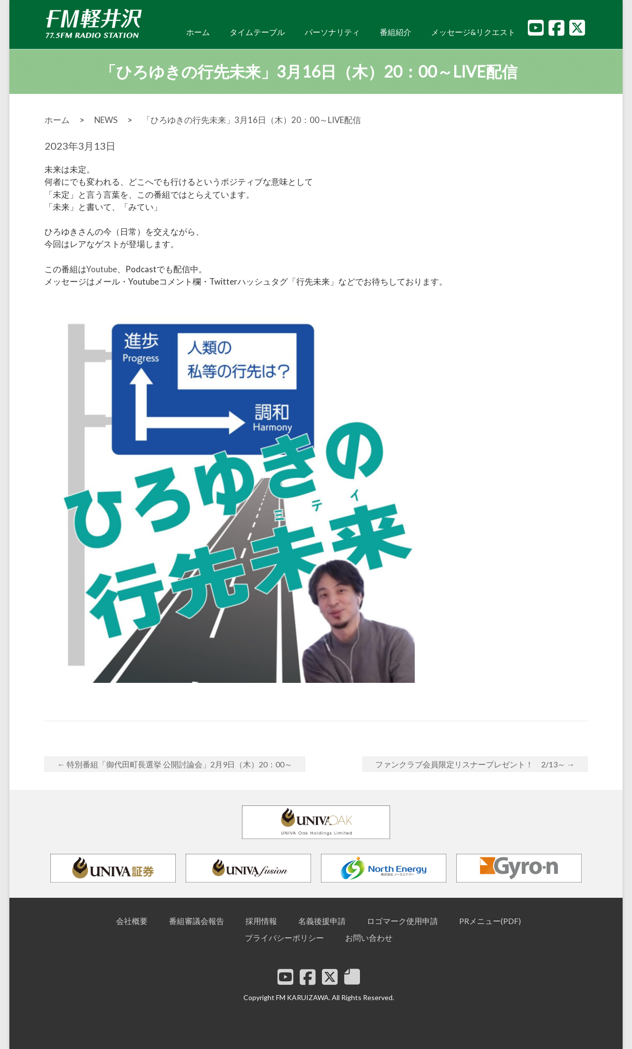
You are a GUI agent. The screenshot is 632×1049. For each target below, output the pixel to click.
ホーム (198, 32)
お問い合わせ (369, 937)
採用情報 (261, 920)
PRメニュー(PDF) (490, 920)
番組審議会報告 (196, 920)
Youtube (101, 269)
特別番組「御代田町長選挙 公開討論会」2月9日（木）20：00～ (174, 764)
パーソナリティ (332, 32)
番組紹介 (395, 32)
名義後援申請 (322, 920)
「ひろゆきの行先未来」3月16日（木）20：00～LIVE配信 (251, 120)
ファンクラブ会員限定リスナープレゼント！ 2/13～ (475, 764)
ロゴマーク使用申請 (402, 920)
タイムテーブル (257, 32)
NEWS (106, 120)
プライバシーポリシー (284, 937)
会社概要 (132, 920)
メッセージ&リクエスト (473, 32)
